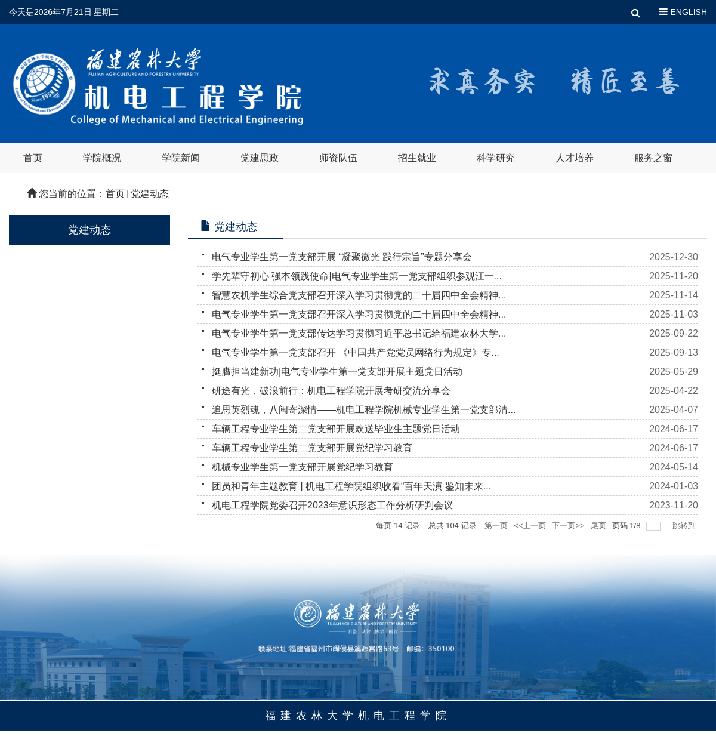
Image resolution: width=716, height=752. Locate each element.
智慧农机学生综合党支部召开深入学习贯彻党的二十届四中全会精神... (359, 295)
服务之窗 (653, 158)
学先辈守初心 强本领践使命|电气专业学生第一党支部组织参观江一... (357, 276)
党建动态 (150, 194)
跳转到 (685, 525)
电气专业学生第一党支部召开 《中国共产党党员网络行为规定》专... (355, 352)
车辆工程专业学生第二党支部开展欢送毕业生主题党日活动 (336, 429)
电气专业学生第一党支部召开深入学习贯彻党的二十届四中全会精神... (359, 314)
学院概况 (102, 158)
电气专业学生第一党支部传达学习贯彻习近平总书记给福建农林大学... (359, 333)
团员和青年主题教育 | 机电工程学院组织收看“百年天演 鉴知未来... (351, 486)
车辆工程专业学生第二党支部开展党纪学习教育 (312, 448)
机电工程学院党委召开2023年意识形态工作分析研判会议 (332, 505)
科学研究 (496, 158)
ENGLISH (689, 12)
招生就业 (417, 158)
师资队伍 (338, 158)
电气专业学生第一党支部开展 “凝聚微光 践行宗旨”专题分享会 (342, 257)
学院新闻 (181, 158)
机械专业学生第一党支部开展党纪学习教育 (302, 467)
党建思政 (259, 158)
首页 (32, 158)
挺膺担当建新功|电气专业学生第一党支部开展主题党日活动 (337, 371)
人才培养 (574, 158)
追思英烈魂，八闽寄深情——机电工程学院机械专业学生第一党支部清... (364, 410)
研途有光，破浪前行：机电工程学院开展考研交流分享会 (331, 391)
